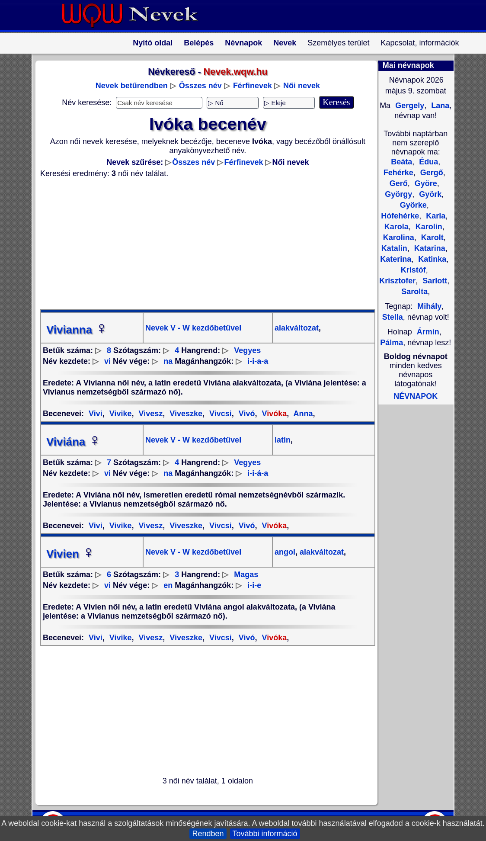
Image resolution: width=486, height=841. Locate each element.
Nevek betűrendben (132, 85)
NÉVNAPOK (415, 396)
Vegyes (247, 350)
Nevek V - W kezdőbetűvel (193, 328)
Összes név (200, 85)
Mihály (429, 306)
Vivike (119, 413)
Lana (439, 105)
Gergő (430, 172)
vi (107, 361)
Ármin (428, 331)
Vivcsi (219, 413)
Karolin (427, 226)
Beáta (401, 161)
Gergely (408, 105)
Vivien (70, 554)
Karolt (431, 237)
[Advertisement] (202, 243)
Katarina (428, 248)
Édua (427, 161)
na (168, 361)
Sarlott (433, 280)
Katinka (431, 259)
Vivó (246, 413)
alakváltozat (297, 328)
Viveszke (184, 413)
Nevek (284, 43)
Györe (424, 183)
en (168, 585)
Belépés (199, 43)
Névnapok (243, 43)
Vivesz (150, 413)
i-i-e (254, 585)
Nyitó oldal (153, 43)
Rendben (208, 833)
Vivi (95, 413)
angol (285, 552)
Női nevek (301, 85)
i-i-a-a (257, 361)
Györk (429, 194)
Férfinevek (252, 85)
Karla (434, 216)
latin (283, 440)
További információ (265, 833)
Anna (302, 413)
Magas (246, 574)
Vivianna (77, 330)
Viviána (73, 442)
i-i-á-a (257, 473)
